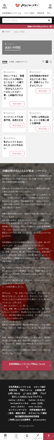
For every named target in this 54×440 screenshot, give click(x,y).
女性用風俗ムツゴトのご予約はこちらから (27, 365)
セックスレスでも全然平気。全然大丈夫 (13, 118)
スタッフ (27, 436)
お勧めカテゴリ (21, 62)
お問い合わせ (14, 393)
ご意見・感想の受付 (16, 413)
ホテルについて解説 (38, 413)
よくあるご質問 (30, 393)
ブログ (43, 393)
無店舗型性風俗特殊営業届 (27, 416)
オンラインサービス (17, 410)
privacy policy (39, 419)
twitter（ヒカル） (37, 400)
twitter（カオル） (17, 400)
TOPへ (48, 436)
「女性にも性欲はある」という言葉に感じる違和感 (39, 119)
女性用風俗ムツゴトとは (11, 13)
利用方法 (40, 13)
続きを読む (17, 104)
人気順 (11, 62)
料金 (5, 436)
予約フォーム (26, 390)
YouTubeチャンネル (19, 403)
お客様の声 (40, 390)
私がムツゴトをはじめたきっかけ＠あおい (13, 144)
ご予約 (16, 436)
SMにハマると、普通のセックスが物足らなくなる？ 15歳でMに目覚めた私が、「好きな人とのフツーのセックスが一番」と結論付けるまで (14, 87)
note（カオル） (18, 406)
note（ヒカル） (36, 406)
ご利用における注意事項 (19, 419)
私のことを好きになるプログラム (27, 396)
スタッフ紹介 (29, 13)
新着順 (4, 62)
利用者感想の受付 (38, 410)
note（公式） (37, 403)
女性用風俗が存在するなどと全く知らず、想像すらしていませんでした (39, 80)
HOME (7, 32)
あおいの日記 (19, 32)
